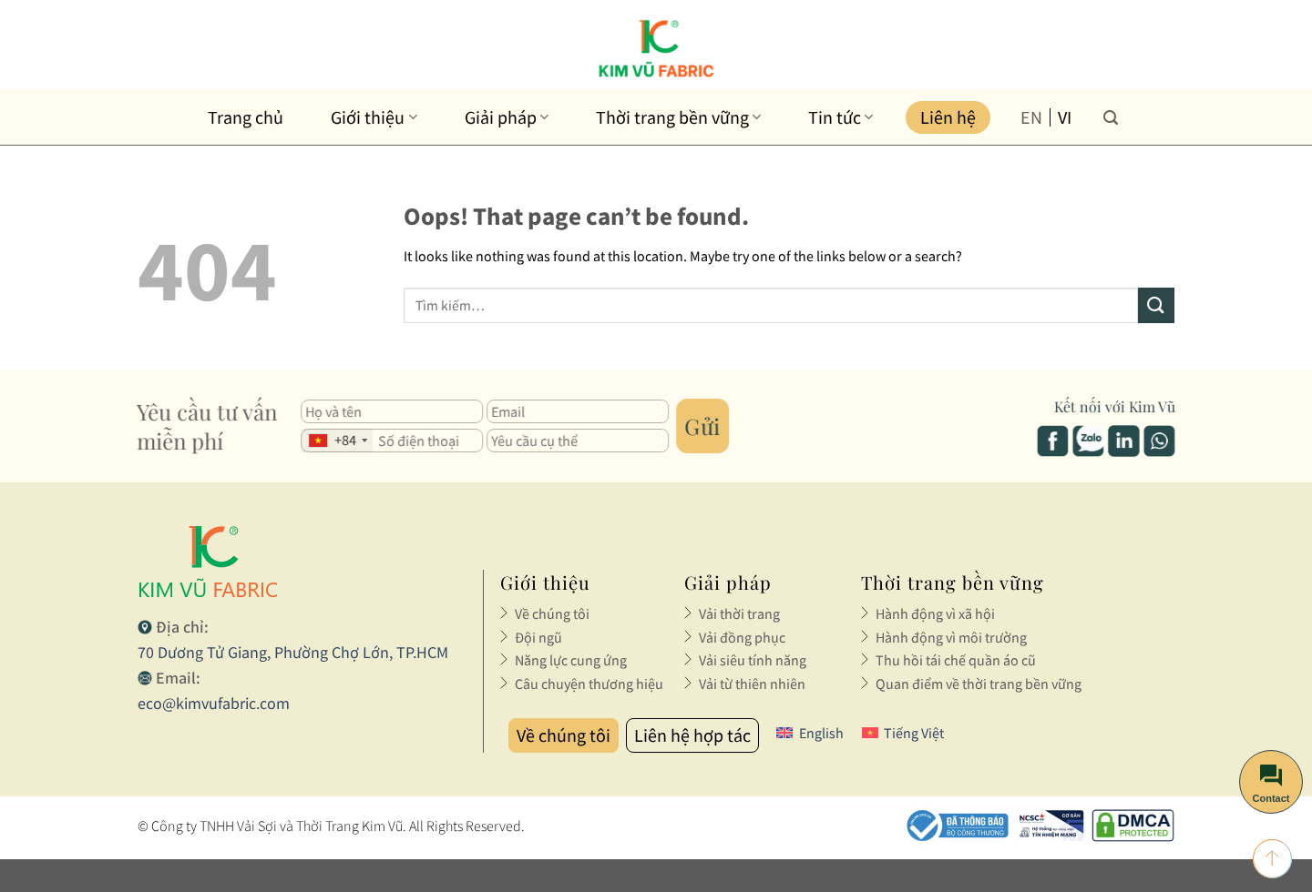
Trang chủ (245, 117)
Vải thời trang (739, 613)
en (1031, 117)
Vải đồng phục (742, 637)
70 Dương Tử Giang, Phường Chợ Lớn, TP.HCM (293, 652)
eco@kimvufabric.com (214, 703)
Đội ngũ (538, 637)
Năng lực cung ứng (571, 660)
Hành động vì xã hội (935, 613)
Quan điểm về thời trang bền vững (978, 683)
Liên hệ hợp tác (692, 735)
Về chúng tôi (552, 613)
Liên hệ (948, 117)
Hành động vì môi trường (951, 637)
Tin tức (840, 117)
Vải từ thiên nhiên (752, 683)
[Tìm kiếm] (1110, 117)
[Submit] (1156, 305)
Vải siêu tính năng (752, 660)
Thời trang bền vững (678, 117)
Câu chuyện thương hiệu (589, 683)
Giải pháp (506, 117)
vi (1064, 117)
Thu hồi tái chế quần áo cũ (956, 660)
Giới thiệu (373, 117)
